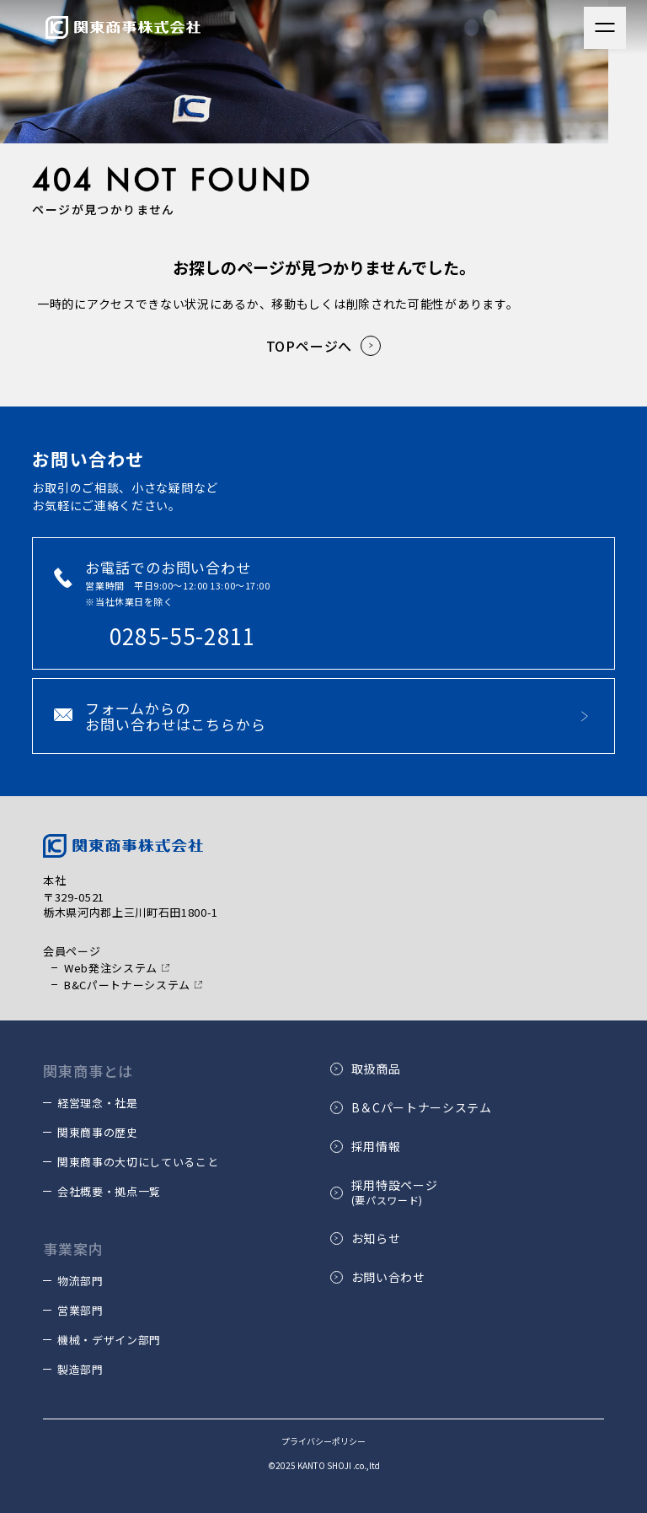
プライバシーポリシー (323, 1441)
